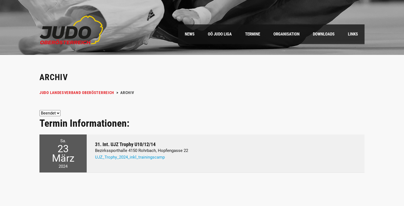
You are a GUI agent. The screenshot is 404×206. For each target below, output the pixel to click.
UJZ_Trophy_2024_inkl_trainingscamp (130, 157)
